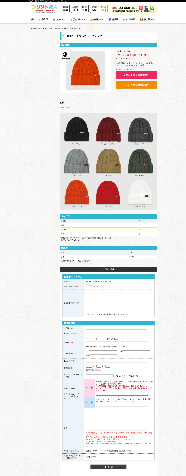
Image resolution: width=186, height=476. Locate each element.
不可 (93, 457)
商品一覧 (37, 28)
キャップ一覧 (48, 28)
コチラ (98, 370)
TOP (30, 28)
